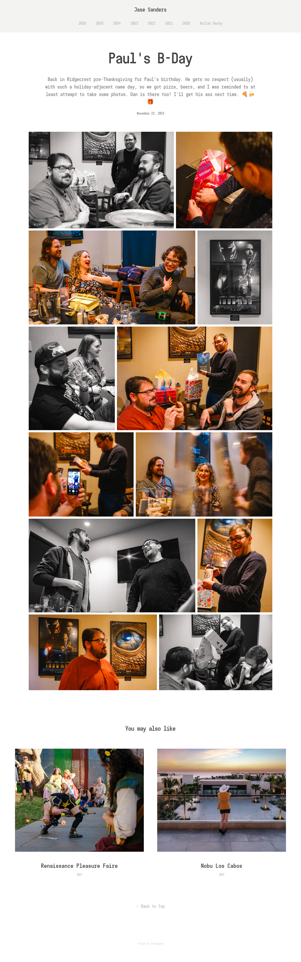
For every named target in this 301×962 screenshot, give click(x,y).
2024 (117, 23)
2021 (169, 23)
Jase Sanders (150, 9)
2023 (134, 23)
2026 (82, 23)
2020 (186, 23)
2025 (100, 23)
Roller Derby (211, 23)
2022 (151, 23)
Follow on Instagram (150, 943)
